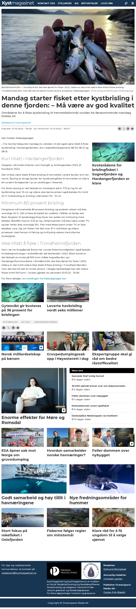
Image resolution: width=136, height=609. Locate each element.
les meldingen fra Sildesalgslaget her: (44, 278)
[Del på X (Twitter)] (124, 129)
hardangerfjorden (45, 322)
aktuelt (26, 322)
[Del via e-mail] (132, 129)
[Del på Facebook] (120, 129)
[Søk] (126, 3)
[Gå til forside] (18, 3)
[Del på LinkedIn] (128, 129)
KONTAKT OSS (46, 3)
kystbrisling (10, 322)
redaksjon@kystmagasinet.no (18, 573)
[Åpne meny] (133, 3)
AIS (76, 3)
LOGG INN (107, 3)
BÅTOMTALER (89, 3)
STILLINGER (65, 3)
